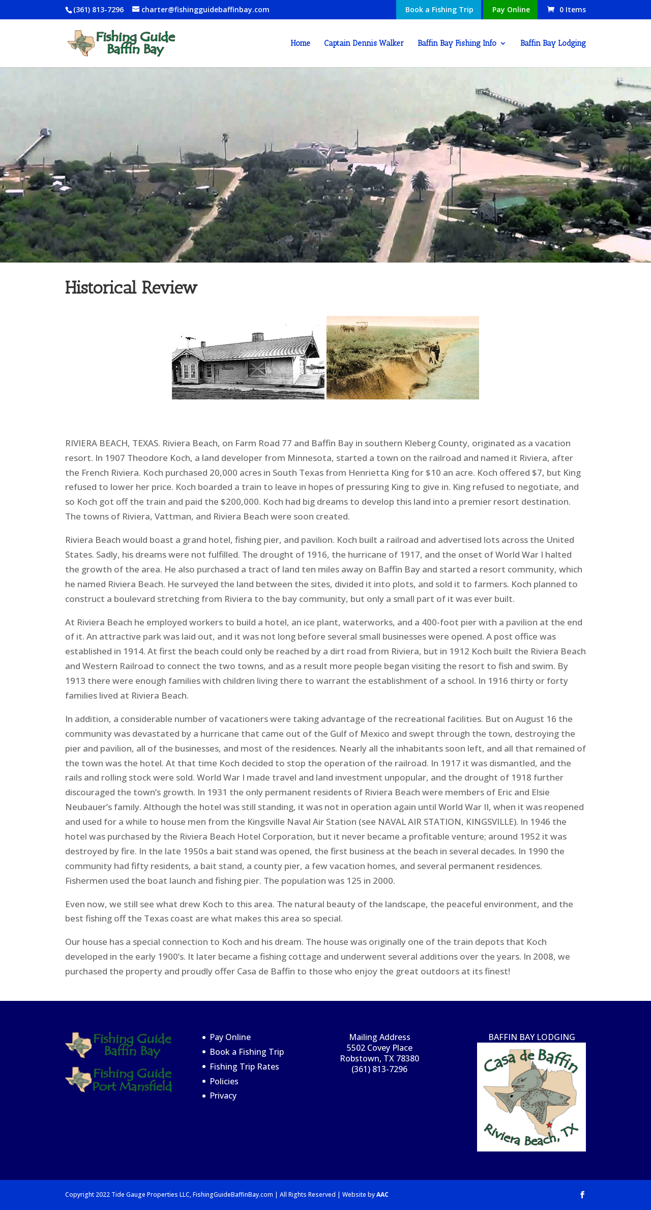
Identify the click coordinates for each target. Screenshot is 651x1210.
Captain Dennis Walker (364, 44)
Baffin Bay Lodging (553, 44)
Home (300, 44)
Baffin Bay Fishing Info (457, 44)
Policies (224, 1081)
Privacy (223, 1095)
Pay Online (511, 10)
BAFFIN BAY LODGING (531, 1091)
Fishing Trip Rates (244, 1066)
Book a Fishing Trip (439, 10)
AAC (382, 1194)
